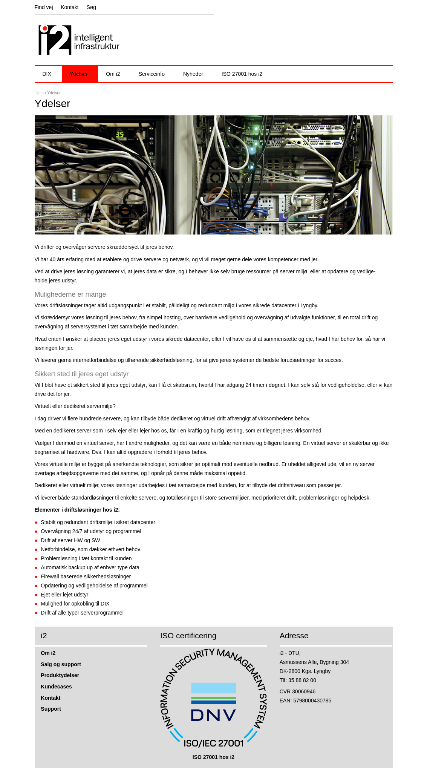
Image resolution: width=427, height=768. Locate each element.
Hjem (39, 92)
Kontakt (69, 7)
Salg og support (61, 664)
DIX (47, 74)
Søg (91, 7)
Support (51, 709)
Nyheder (193, 74)
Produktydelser (60, 675)
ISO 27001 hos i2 (242, 74)
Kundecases (56, 687)
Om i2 (113, 74)
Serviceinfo (152, 74)
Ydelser (78, 74)
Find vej (44, 7)
